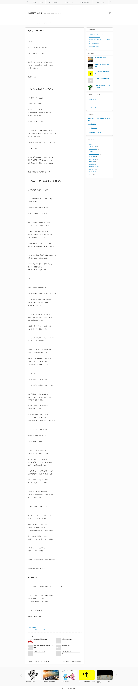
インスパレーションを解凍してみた (102, 79)
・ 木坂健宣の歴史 (92, 128)
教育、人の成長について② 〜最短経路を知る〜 (70, 661)
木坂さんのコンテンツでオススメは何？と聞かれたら (99, 119)
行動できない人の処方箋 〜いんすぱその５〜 (39, 661)
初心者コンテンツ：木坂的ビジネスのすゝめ (102, 65)
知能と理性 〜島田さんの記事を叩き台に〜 (43, 646)
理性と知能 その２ (66, 645)
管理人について (69, 2)
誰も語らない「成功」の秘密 (40, 639)
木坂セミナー (92, 161)
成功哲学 (41, 629)
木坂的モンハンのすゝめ (37, 2)
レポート (91, 151)
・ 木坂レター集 (92, 99)
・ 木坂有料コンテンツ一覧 (94, 132)
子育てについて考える (67, 639)
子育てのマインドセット (39, 652)
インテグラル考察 (65, 681)
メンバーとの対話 (93, 149)
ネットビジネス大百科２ (94, 43)
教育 (44, 629)
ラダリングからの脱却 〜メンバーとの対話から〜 (103, 86)
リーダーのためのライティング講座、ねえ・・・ (99, 34)
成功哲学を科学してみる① (101, 57)
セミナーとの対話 (93, 146)
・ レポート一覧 (92, 107)
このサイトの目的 (53, 2)
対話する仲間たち (85, 2)
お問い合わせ (100, 2)
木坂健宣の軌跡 (92, 164)
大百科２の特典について (94, 37)
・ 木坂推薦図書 (92, 124)
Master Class (32, 629)
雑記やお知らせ (92, 171)
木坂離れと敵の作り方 (30, 681)
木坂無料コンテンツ (93, 166)
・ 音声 (90, 103)
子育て (36, 629)
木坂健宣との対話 (34, 13)
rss (110, 13)
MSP (90, 143)
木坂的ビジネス (92, 169)
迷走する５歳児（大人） (94, 46)
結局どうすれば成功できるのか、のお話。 (71, 652)
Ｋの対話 (91, 174)
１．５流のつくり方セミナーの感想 (102, 72)
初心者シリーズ (92, 156)
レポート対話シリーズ (94, 154)
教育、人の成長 (32, 627)
